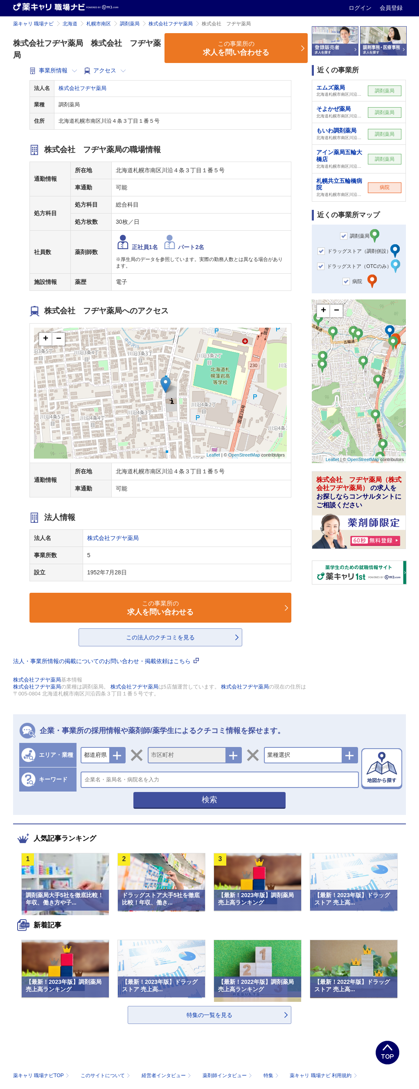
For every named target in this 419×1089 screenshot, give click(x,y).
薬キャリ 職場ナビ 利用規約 (323, 1075)
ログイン (361, 7)
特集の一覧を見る (209, 1015)
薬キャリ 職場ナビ (33, 24)
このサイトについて (106, 1075)
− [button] (58, 339)
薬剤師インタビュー (228, 1075)
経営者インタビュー (167, 1075)
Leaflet (213, 454)
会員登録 (391, 7)
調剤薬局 (130, 24)
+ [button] (45, 339)
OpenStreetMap (244, 454)
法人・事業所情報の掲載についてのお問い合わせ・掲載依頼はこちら (106, 661)
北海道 (70, 24)
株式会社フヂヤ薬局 (171, 24)
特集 (272, 1075)
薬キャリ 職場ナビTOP (42, 1075)
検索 (209, 799)
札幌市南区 (98, 24)
